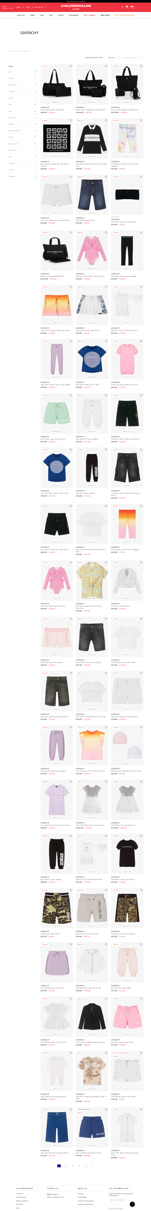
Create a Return (21, 1183)
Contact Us (19, 1180)
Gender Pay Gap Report (86, 1187)
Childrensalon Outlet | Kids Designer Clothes (76, 7)
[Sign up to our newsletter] (132, 1190)
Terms (68, 1207)
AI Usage (82, 1207)
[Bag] (133, 7)
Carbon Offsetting (24, 1198)
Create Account (7, 8)
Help (17, 1194)
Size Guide (19, 1190)
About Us (81, 1180)
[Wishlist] (128, 7)
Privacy (75, 1207)
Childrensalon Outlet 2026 (42, 1207)
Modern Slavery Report (85, 1190)
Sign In (4, 6)
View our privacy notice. (116, 1194)
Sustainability (82, 1183)
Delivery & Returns (22, 1187)
